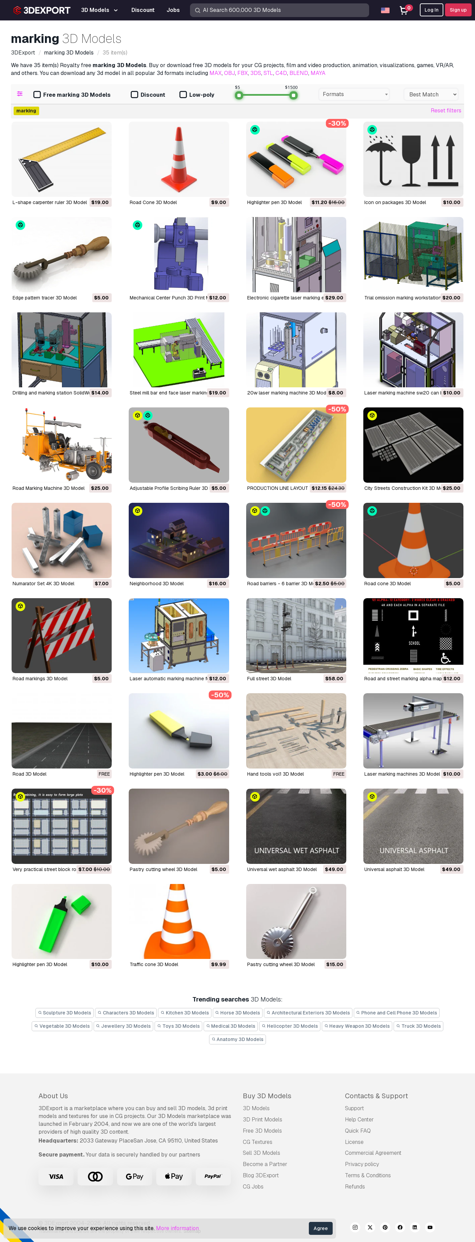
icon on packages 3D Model (395, 202)
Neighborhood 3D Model (157, 583)
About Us (53, 1095)
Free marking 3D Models (72, 95)
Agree (321, 1228)
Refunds (355, 1186)
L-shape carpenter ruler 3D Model (50, 202)
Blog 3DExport (261, 1175)
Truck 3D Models (418, 1026)
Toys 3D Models (178, 1026)
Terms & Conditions (368, 1175)
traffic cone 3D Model (154, 964)
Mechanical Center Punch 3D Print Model (174, 298)
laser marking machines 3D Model (402, 774)
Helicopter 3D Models (290, 1026)
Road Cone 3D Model (153, 202)
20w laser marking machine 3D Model (288, 393)
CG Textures (257, 1142)
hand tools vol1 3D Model (275, 774)
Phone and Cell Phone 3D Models (397, 1013)
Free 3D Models (262, 1130)
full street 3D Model (269, 679)
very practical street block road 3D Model (58, 869)
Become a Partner (265, 1164)
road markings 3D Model (40, 679)
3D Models (256, 1108)
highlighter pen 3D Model (274, 202)
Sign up (458, 10)
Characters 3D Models (125, 1013)
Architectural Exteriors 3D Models (308, 1013)
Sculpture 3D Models (65, 1013)
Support (354, 1108)
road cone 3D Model (387, 583)
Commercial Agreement (373, 1152)
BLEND (298, 73)
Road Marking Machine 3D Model (48, 488)
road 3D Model (29, 774)
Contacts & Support (376, 1095)
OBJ (229, 73)
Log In (432, 10)
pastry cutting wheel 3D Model (163, 869)
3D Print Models (262, 1119)
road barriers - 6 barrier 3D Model (284, 583)
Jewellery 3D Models (123, 1026)
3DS (255, 73)
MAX (215, 73)
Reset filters (446, 110)
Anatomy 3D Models (237, 1039)
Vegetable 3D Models (62, 1026)
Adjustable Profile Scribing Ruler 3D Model (176, 488)
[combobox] (354, 94)
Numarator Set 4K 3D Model (43, 583)
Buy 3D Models (267, 1095)
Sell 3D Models (261, 1152)
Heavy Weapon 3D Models (357, 1026)
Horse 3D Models (237, 1013)
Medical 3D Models (231, 1026)
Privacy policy (362, 1164)
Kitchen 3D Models (184, 1013)
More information (177, 1228)
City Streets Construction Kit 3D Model (407, 488)
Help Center (359, 1119)
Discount (148, 95)
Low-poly (196, 95)
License (354, 1142)
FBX (242, 73)
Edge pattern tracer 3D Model (45, 298)
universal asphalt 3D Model (394, 869)
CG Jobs (253, 1186)
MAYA (318, 73)
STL (268, 73)
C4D (281, 73)
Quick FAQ (358, 1130)
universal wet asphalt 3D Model (282, 869)
